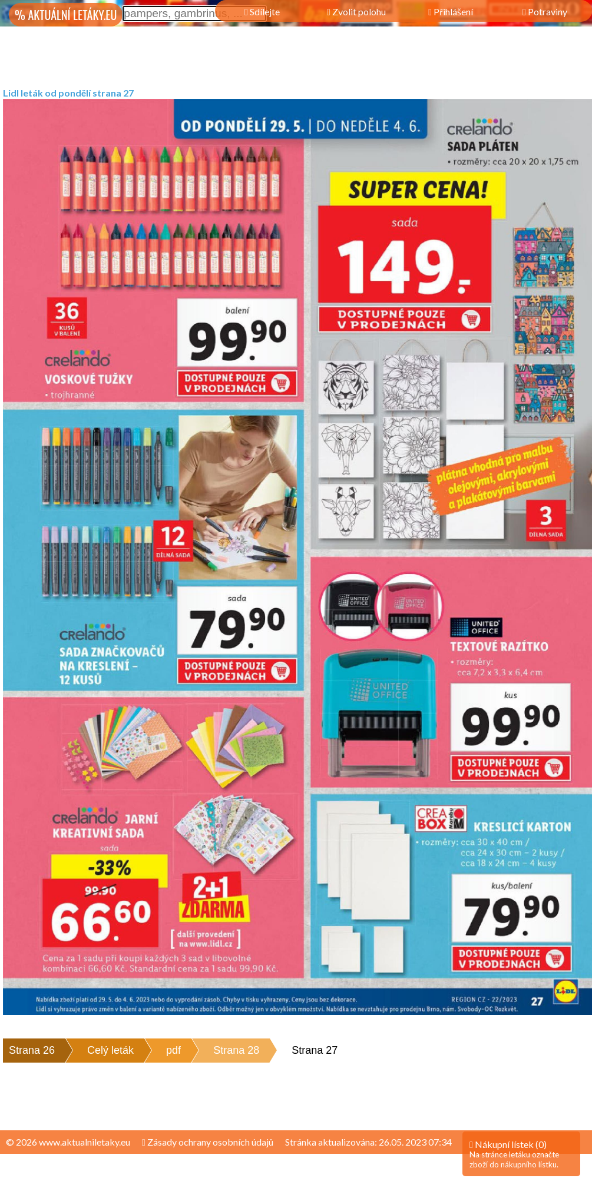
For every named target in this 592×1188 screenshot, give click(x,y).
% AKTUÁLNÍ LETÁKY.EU (66, 15)
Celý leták (110, 1050)
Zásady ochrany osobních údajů (207, 1141)
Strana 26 (32, 1050)
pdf (173, 1050)
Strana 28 (236, 1050)
